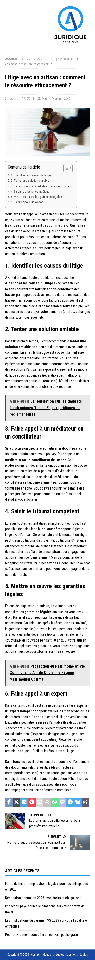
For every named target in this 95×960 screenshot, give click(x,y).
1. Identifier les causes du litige (31, 175)
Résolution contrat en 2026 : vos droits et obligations (43, 898)
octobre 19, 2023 (22, 99)
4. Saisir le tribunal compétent (30, 191)
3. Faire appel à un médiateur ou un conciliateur (41, 186)
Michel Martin (51, 99)
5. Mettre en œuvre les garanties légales (36, 197)
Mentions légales (77, 954)
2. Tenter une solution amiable (30, 180)
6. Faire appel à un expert (27, 202)
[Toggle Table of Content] (65, 168)
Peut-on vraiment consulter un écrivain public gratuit (42, 935)
